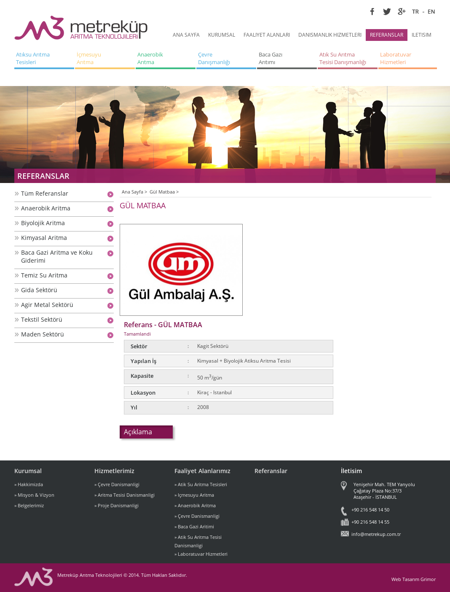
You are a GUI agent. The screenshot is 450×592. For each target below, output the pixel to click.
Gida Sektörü (39, 290)
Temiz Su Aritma (44, 275)
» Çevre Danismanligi (116, 484)
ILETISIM (421, 34)
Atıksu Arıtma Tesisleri (33, 58)
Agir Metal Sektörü (47, 305)
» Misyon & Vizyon (34, 495)
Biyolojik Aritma (43, 223)
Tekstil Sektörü (41, 319)
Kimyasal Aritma (44, 238)
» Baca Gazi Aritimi (194, 526)
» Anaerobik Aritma (195, 505)
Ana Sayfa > (134, 191)
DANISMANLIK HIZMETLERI (330, 34)
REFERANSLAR (386, 34)
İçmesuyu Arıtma (89, 58)
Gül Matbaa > (164, 191)
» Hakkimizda (28, 484)
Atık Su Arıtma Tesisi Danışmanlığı (342, 58)
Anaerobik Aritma (45, 208)
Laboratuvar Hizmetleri (396, 58)
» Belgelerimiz (29, 505)
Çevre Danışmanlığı (214, 58)
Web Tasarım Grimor (413, 579)
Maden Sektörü (42, 334)
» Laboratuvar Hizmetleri (201, 554)
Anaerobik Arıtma (150, 58)
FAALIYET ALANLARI (267, 34)
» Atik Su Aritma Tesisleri (200, 484)
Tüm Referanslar (44, 193)
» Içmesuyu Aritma (194, 495)
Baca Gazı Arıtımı (271, 58)
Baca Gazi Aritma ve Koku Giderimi (57, 256)
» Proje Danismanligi (116, 505)
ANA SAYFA (186, 34)
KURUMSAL (221, 34)
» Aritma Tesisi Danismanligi (124, 495)
